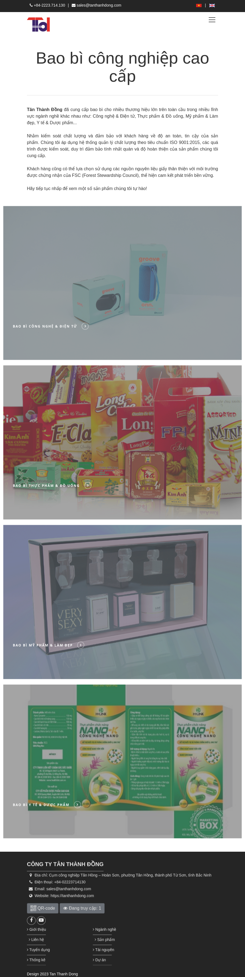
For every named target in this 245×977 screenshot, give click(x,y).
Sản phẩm (102, 953)
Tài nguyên (102, 964)
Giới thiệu (36, 943)
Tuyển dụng (36, 964)
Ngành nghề (102, 943)
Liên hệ (36, 953)
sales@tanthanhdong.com (96, 5)
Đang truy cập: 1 (82, 922)
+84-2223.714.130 (47, 5)
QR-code (42, 922)
